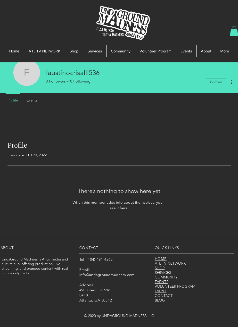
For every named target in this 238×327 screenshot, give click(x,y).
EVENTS (161, 281)
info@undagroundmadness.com (107, 274)
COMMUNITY (167, 277)
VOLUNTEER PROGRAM (175, 286)
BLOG (160, 300)
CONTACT (164, 295)
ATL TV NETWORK (170, 263)
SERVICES (163, 272)
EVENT (160, 291)
